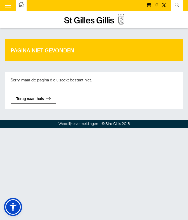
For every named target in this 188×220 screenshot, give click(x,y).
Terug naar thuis (30, 99)
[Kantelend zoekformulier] (177, 5)
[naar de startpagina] (21, 5)
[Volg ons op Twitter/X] (164, 5)
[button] (13, 207)
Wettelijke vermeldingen (78, 124)
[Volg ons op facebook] (156, 5)
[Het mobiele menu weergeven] (8, 5)
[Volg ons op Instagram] (149, 5)
